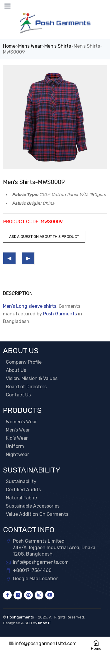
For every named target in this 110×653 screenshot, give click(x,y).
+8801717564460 (32, 570)
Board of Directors (26, 386)
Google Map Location (36, 578)
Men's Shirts (57, 46)
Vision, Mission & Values (31, 378)
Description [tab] (18, 293)
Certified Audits (23, 489)
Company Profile (24, 362)
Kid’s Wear (17, 438)
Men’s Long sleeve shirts (29, 306)
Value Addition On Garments (37, 514)
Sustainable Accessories (33, 506)
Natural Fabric (21, 498)
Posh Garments (60, 314)
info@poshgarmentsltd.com (46, 643)
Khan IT (44, 623)
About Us (16, 370)
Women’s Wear (21, 422)
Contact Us (18, 395)
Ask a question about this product (44, 236)
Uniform (15, 446)
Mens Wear (30, 46)
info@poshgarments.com (41, 562)
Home (9, 46)
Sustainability (21, 481)
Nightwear (17, 454)
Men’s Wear (18, 430)
